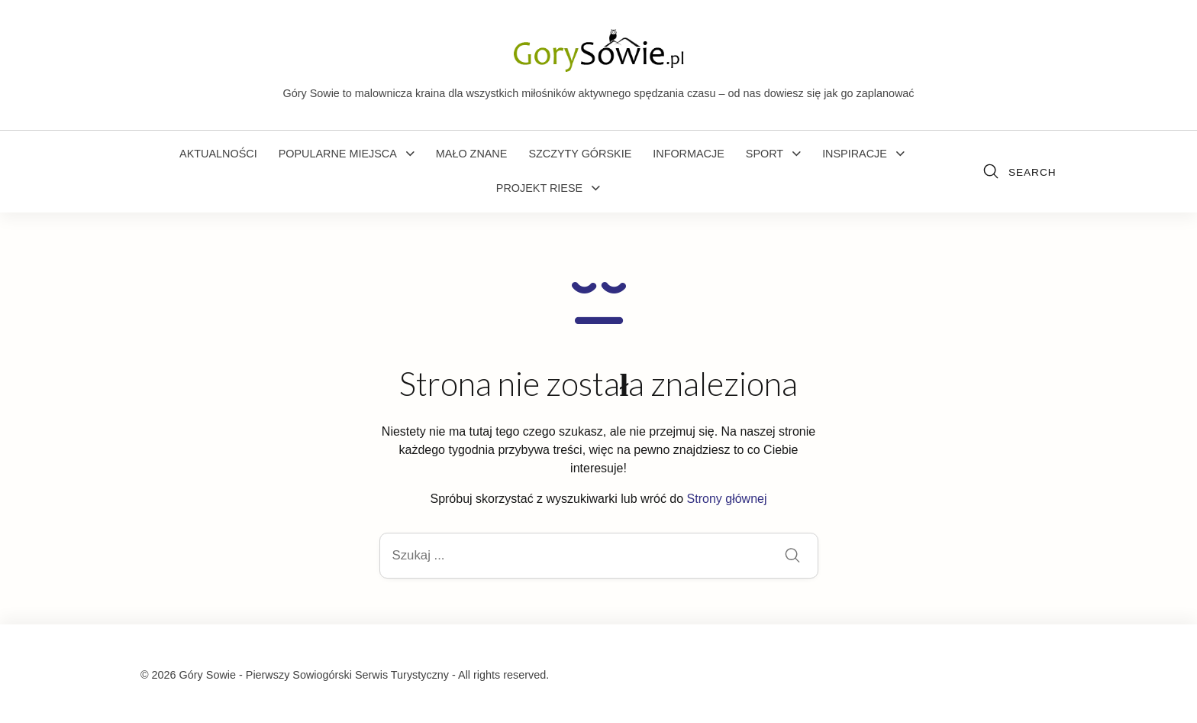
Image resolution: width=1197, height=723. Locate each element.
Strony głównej (727, 498)
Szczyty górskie (579, 154)
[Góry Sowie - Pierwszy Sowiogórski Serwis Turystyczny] (598, 49)
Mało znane (472, 154)
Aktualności (218, 154)
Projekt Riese (539, 188)
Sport (764, 154)
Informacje (688, 154)
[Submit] (792, 557)
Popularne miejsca (338, 154)
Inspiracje (854, 154)
